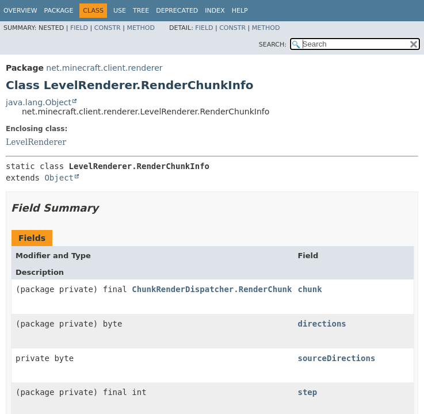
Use (119, 10)
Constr (107, 28)
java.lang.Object (38, 102)
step (307, 392)
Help (240, 10)
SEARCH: (273, 44)
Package (59, 10)
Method (141, 28)
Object (59, 177)
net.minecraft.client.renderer (104, 67)
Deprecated (177, 10)
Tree (141, 10)
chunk (309, 289)
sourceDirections (336, 358)
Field (79, 28)
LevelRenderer (36, 142)
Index (214, 10)
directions (321, 323)
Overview (20, 10)
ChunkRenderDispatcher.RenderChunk (212, 289)
